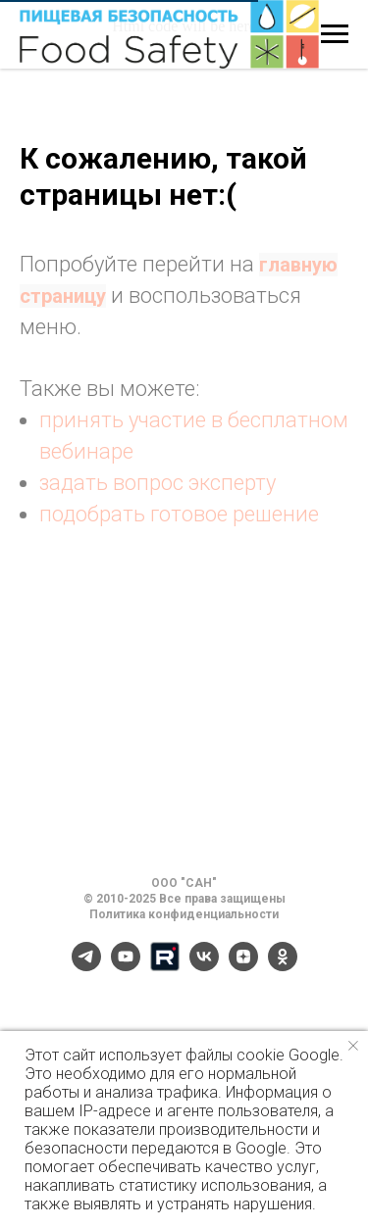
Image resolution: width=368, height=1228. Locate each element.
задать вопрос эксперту (157, 482)
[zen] (243, 966)
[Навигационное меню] (334, 34)
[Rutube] (165, 966)
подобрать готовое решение (179, 514)
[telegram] (86, 966)
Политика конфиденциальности (184, 914)
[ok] (282, 966)
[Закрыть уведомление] (353, 1046)
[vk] (204, 966)
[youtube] (125, 966)
